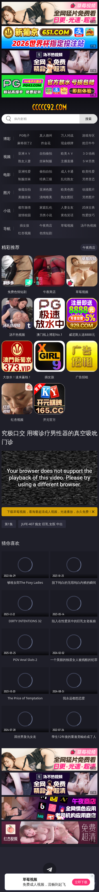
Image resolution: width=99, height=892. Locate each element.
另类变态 (88, 179)
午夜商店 (46, 225)
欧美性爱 (88, 171)
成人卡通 (67, 171)
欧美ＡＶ (67, 153)
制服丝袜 (24, 179)
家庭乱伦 (46, 207)
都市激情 (24, 207)
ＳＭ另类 (88, 161)
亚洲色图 (46, 189)
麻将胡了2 (24, 143)
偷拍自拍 (46, 171)
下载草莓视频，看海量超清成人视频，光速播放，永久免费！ (51, 511)
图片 (7, 192)
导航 (7, 228)
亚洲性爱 (24, 171)
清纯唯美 (46, 197)
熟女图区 (67, 197)
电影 (7, 174)
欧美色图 (67, 189)
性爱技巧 (88, 215)
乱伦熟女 (67, 179)
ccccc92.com (49, 107)
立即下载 (81, 882)
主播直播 (67, 161)
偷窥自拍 (24, 189)
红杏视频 (24, 233)
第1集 (9, 524)
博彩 (7, 138)
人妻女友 (67, 207)
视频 (7, 156)
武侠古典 (88, 207)
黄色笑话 (67, 215)
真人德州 (46, 135)
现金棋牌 (67, 143)
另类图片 (88, 197)
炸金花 (46, 143)
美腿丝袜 (24, 197)
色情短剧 (46, 233)
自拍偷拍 (46, 153)
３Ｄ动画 (88, 153)
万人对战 (67, 135)
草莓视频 (67, 225)
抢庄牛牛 (88, 143)
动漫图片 (88, 189)
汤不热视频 (88, 225)
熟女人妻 (24, 161)
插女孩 (24, 225)
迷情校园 (24, 215)
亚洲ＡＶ (24, 153)
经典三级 (46, 179)
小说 (7, 210)
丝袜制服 (46, 161)
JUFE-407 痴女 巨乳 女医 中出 (42, 524)
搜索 (88, 119)
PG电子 (24, 135)
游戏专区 (88, 135)
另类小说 (46, 215)
